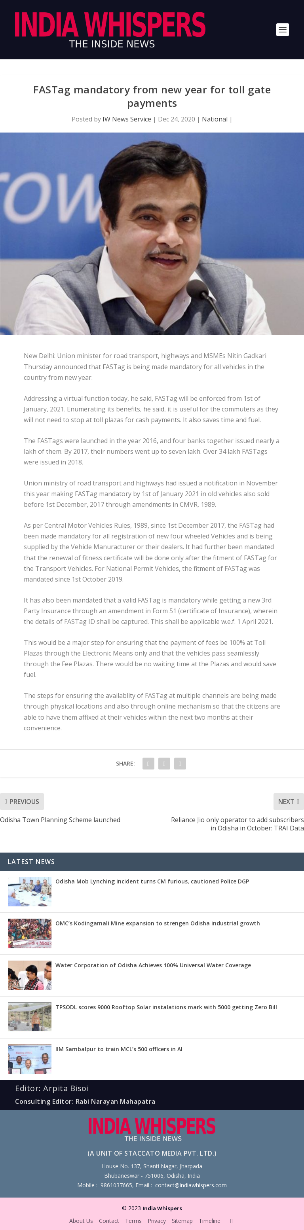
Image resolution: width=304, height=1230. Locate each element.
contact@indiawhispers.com (191, 1185)
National (215, 119)
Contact (109, 1220)
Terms (133, 1220)
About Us (81, 1220)
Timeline (209, 1220)
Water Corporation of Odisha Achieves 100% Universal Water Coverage (153, 965)
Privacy (157, 1220)
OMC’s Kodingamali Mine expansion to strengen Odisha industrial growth (157, 923)
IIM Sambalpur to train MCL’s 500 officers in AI (118, 1049)
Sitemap (182, 1220)
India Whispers (162, 1208)
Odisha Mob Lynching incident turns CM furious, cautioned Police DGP (152, 881)
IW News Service (127, 119)
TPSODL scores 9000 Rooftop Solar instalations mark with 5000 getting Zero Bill (166, 1007)
